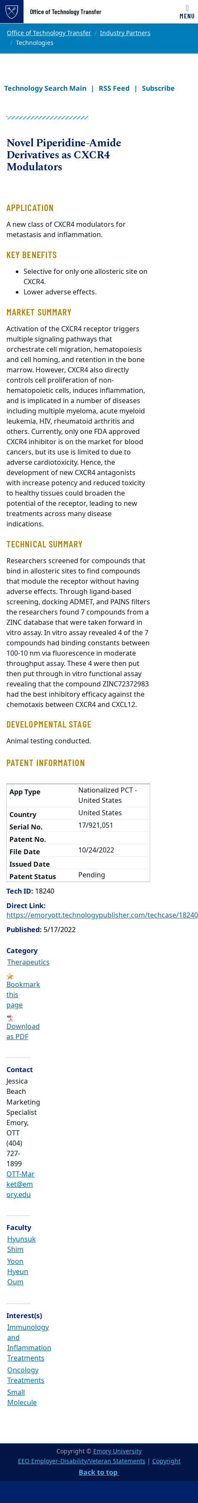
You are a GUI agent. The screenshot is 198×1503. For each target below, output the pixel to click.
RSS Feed (114, 88)
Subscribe (158, 88)
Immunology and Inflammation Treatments (29, 1342)
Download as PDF (23, 1032)
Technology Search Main (45, 88)
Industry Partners (125, 33)
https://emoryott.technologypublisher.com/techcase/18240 (102, 915)
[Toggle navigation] (187, 11)
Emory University (117, 1451)
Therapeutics (28, 962)
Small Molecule (22, 1397)
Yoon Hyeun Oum (17, 1271)
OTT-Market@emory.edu (20, 1184)
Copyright (166, 1461)
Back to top (99, 1472)
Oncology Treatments (25, 1375)
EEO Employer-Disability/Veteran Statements (81, 1461)
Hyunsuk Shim (21, 1244)
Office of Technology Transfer (65, 11)
